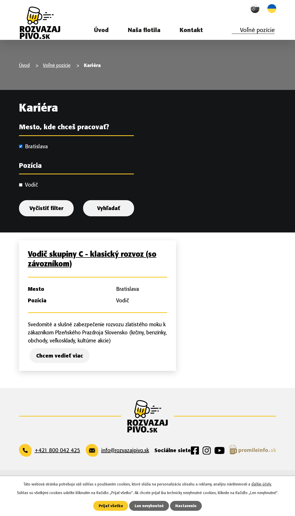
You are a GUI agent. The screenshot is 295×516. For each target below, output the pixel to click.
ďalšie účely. (261, 484)
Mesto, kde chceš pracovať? (64, 132)
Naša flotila (144, 30)
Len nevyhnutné (149, 505)
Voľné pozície (257, 30)
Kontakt (191, 30)
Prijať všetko (110, 505)
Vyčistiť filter (46, 214)
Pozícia (30, 171)
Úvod (101, 30)
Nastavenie (186, 505)
